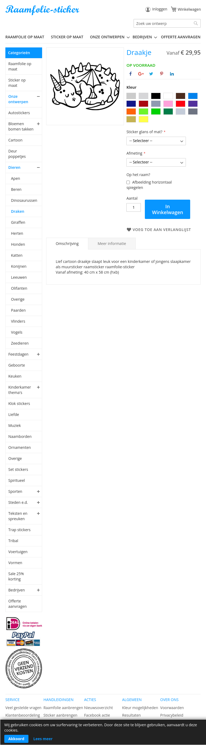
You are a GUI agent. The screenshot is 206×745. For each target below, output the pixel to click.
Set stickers (18, 469)
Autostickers (19, 112)
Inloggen (159, 9)
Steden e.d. (18, 502)
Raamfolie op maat (19, 66)
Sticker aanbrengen (60, 715)
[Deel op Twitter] (151, 74)
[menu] (103, 37)
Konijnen (19, 266)
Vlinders (18, 321)
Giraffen (18, 222)
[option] (131, 96)
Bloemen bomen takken (21, 126)
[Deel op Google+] (141, 74)
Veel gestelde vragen (23, 707)
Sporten (15, 491)
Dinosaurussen (24, 200)
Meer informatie (112, 243)
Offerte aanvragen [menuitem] (180, 36)
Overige (17, 299)
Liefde (13, 414)
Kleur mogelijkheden (140, 707)
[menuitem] (26, 37)
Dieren (14, 167)
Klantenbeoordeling (22, 715)
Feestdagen (18, 354)
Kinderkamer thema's (19, 390)
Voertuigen (18, 551)
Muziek (14, 425)
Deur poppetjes (17, 153)
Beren (16, 189)
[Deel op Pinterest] (161, 74)
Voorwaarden (172, 707)
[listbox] (163, 108)
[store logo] (42, 10)
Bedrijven (16, 590)
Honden (18, 244)
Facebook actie (97, 715)
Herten (17, 233)
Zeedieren (20, 343)
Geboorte (16, 365)
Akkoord (16, 738)
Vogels (16, 332)
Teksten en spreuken (17, 516)
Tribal (13, 540)
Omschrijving (67, 243)
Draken (17, 211)
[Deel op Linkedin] (172, 74)
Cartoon (15, 140)
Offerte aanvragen (17, 603)
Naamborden (20, 436)
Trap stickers (19, 529)
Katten (17, 255)
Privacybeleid (171, 715)
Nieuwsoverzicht (98, 707)
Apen (15, 178)
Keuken (14, 376)
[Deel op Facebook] (130, 74)
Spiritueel (16, 480)
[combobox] (167, 23)
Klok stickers (19, 403)
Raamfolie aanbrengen (63, 707)
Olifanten (19, 288)
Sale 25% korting (16, 576)
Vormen (15, 562)
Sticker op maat (16, 82)
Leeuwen (19, 277)
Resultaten (131, 715)
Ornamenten (19, 447)
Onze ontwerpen (18, 99)
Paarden (18, 310)
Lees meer (43, 738)
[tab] (67, 243)
